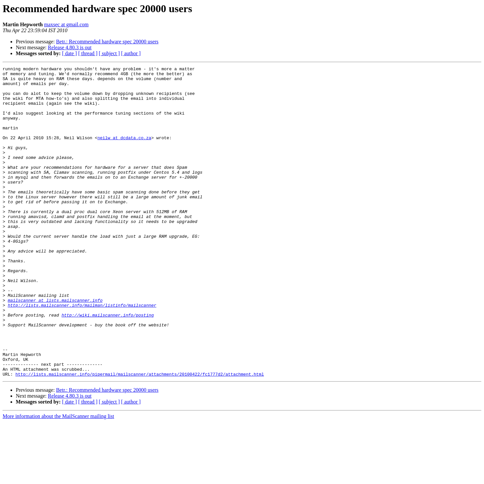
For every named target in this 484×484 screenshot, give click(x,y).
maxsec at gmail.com (66, 24)
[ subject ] (109, 53)
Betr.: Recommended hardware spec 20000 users (107, 41)
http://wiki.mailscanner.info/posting (107, 365)
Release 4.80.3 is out (70, 47)
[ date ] (69, 53)
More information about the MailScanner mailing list (58, 478)
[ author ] (131, 53)
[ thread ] (88, 53)
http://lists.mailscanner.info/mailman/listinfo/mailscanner (82, 353)
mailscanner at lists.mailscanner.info (55, 347)
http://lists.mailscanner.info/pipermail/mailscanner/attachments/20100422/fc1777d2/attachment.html (139, 436)
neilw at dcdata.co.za (124, 152)
